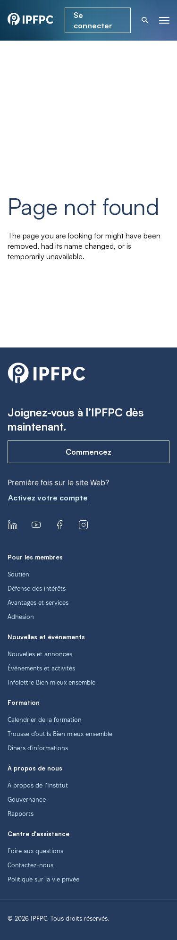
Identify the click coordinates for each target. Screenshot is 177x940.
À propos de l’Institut (38, 785)
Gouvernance (27, 799)
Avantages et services (38, 602)
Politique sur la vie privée (43, 879)
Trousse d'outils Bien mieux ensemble (60, 733)
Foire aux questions (35, 850)
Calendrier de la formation (45, 719)
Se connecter (93, 20)
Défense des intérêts (37, 588)
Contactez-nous (30, 865)
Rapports (21, 813)
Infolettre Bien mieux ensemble (51, 682)
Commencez (88, 452)
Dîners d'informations (38, 748)
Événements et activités (41, 668)
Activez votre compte (48, 497)
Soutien (18, 574)
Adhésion (21, 616)
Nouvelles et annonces (40, 654)
